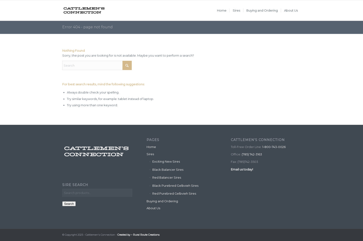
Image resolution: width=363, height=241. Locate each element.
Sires (150, 154)
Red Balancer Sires (166, 177)
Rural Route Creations (146, 234)
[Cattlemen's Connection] (84, 10)
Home (151, 147)
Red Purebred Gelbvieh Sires (174, 193)
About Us (153, 208)
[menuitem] (221, 10)
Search (69, 204)
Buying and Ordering (162, 201)
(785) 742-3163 (252, 154)
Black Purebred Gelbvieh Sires (175, 185)
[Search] (97, 65)
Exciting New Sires (166, 161)
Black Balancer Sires (167, 169)
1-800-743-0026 (274, 147)
